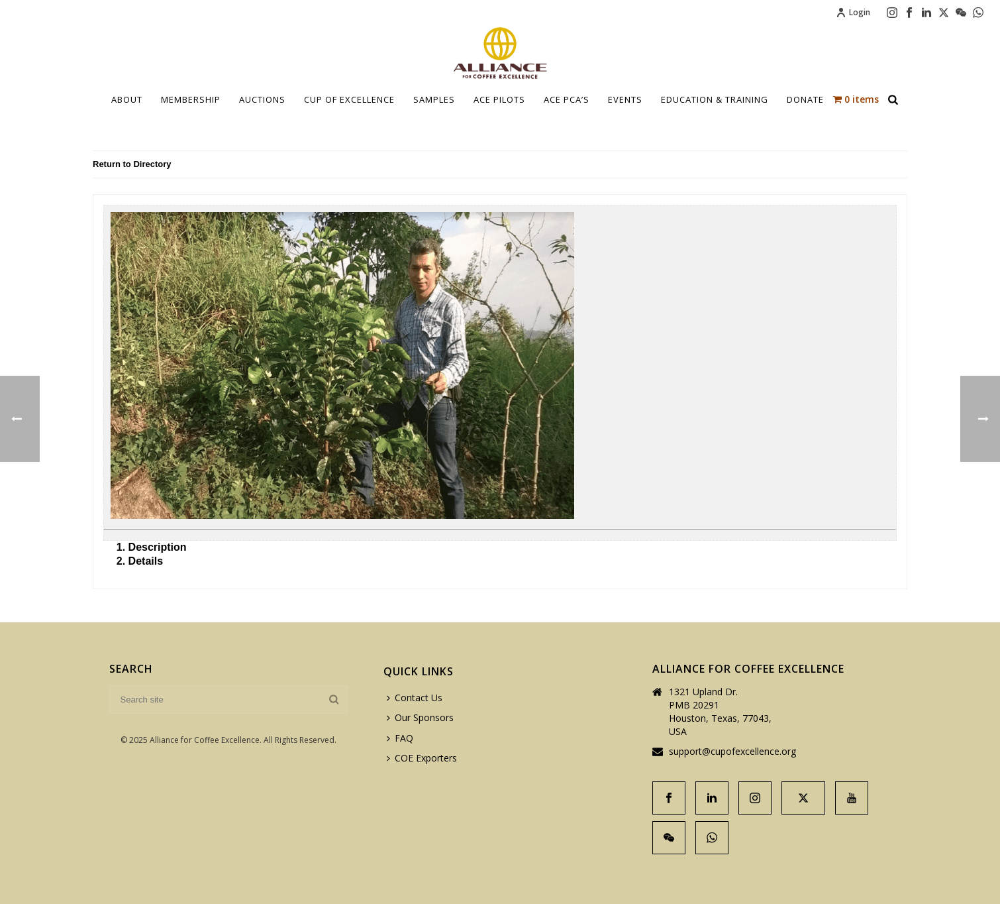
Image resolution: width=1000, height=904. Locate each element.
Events (625, 99)
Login (853, 12)
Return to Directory (132, 164)
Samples (434, 99)
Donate (805, 99)
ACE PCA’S (566, 99)
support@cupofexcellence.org (732, 752)
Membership (191, 99)
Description (157, 547)
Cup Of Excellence (349, 99)
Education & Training (714, 99)
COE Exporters (422, 758)
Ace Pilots (499, 99)
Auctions (262, 99)
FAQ (400, 738)
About (126, 99)
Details (145, 561)
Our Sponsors (420, 717)
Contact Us (414, 697)
